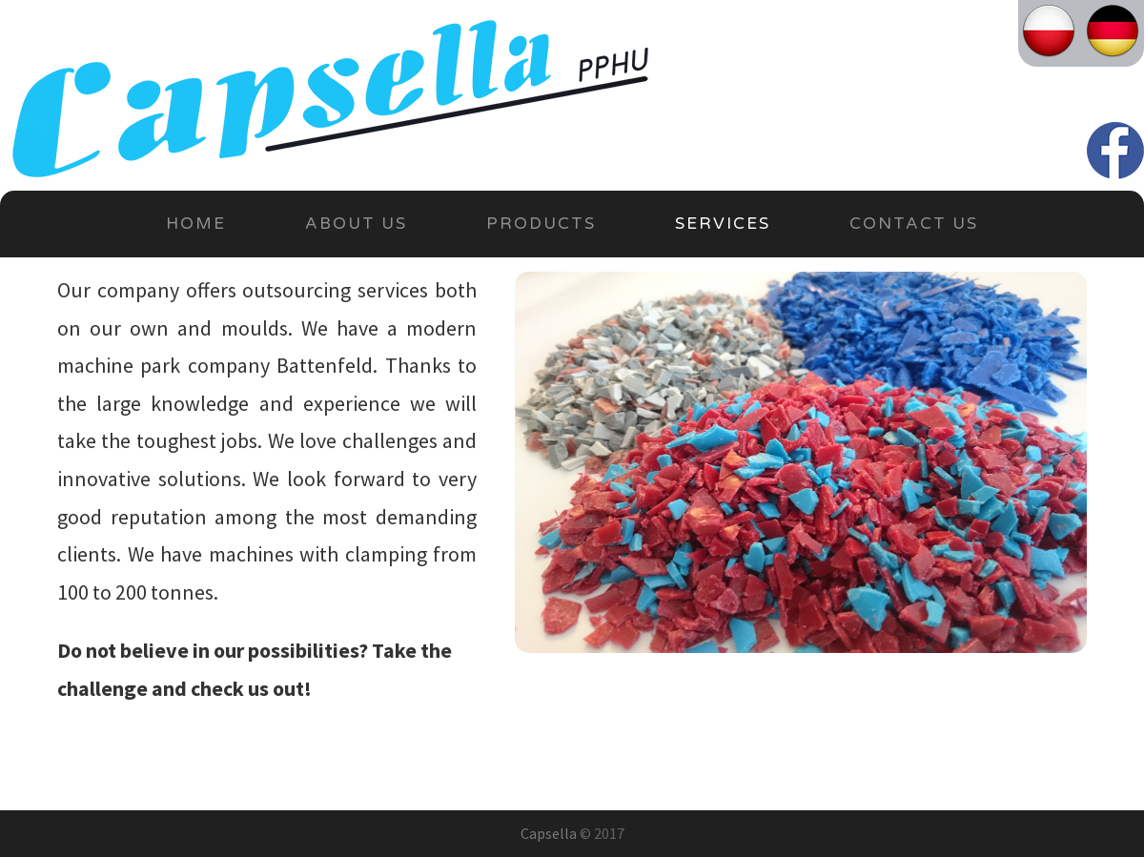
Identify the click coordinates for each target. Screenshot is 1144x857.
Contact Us (913, 224)
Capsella (549, 833)
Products (541, 224)
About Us (356, 224)
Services (722, 224)
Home (196, 224)
